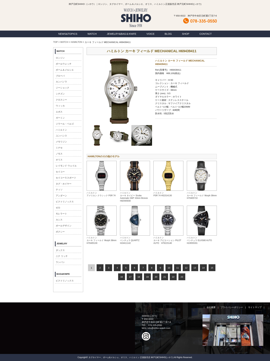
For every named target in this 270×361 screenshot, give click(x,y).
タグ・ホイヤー (63, 183)
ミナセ (59, 147)
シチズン (60, 93)
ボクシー (60, 231)
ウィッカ (60, 105)
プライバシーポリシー (232, 307)
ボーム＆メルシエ (65, 70)
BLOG (168, 33)
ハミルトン (61, 130)
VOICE (151, 33)
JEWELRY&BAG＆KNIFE (121, 33)
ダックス (60, 250)
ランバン (60, 262)
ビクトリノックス (65, 201)
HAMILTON (76, 42)
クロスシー (61, 99)
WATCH (92, 33)
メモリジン (61, 141)
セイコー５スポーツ (66, 177)
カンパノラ (61, 81)
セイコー (60, 171)
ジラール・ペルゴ (65, 124)
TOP (55, 42)
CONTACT (205, 33)
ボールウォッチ (63, 64)
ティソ (59, 189)
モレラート (61, 213)
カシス (59, 219)
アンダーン (61, 195)
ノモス (59, 153)
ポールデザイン (63, 225)
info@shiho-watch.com (159, 328)
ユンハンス (61, 135)
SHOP (185, 33)
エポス (59, 111)
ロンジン (60, 58)
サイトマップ (255, 307)
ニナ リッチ (62, 256)
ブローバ (60, 76)
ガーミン (60, 117)
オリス (59, 159)
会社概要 (211, 307)
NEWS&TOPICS (67, 33)
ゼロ (58, 207)
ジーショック (62, 87)
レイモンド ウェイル (66, 165)
